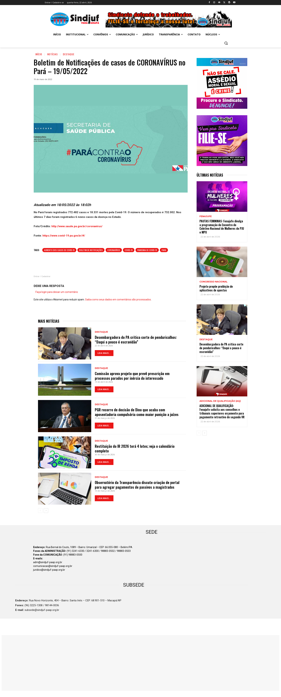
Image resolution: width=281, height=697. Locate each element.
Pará (164, 250)
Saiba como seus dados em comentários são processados (118, 299)
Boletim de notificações (91, 250)
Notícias (52, 54)
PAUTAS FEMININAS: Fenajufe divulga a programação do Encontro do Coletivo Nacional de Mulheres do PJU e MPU (221, 226)
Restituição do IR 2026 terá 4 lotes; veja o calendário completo (135, 448)
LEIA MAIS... (104, 353)
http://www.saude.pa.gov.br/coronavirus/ (77, 226)
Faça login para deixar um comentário (56, 292)
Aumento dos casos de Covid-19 (59, 250)
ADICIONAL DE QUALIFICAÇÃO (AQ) (220, 401)
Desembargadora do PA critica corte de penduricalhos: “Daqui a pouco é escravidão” (136, 340)
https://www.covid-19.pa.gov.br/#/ (63, 235)
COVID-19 (129, 250)
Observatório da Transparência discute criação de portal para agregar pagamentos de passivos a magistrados (137, 485)
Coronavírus (113, 250)
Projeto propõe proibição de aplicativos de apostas (216, 288)
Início (38, 54)
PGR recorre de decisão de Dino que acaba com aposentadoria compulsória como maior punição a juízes (136, 412)
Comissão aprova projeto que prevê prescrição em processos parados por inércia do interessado (132, 376)
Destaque (68, 54)
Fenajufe (205, 216)
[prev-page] (40, 510)
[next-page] (46, 510)
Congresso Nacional (213, 282)
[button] (226, 43)
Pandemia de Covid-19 (147, 250)
